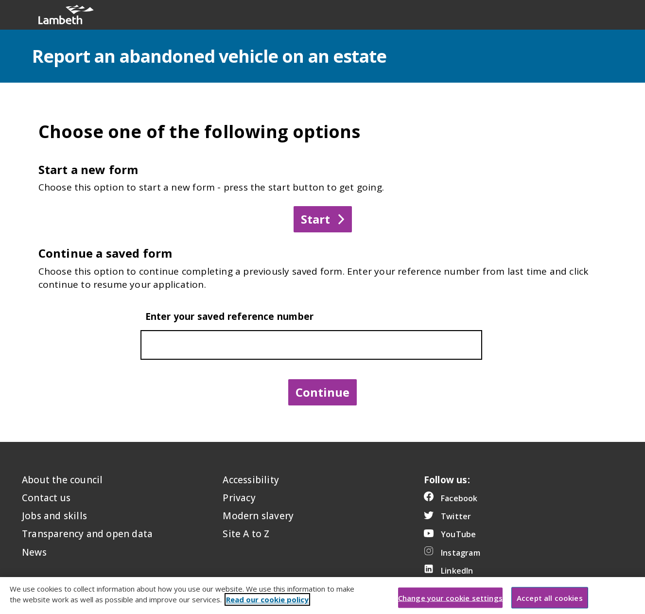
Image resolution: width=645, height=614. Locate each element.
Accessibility (251, 480)
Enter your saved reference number (229, 316)
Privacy (239, 497)
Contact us (46, 497)
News (34, 552)
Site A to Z (246, 533)
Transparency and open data (87, 533)
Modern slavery (258, 515)
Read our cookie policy (267, 608)
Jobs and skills (54, 515)
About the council (62, 480)
